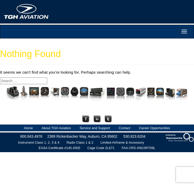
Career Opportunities (154, 128)
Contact (124, 128)
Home (28, 128)
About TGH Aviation (56, 128)
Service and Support (95, 128)
